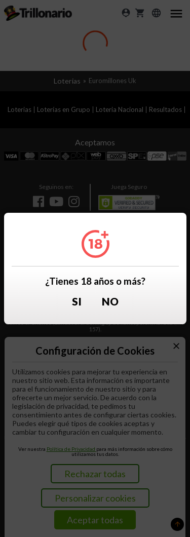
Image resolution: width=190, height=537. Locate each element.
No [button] (110, 301)
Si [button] (77, 301)
